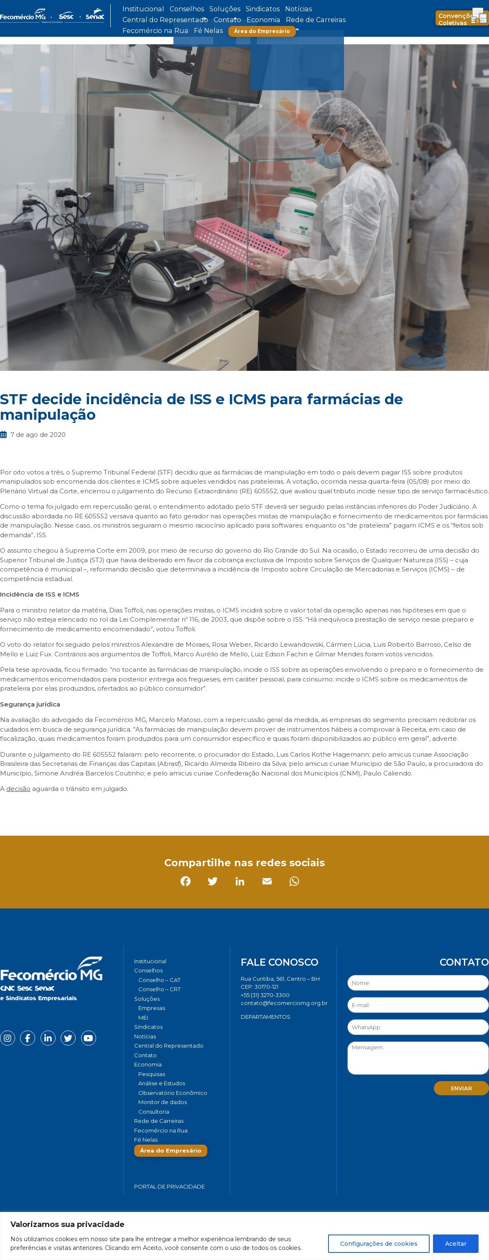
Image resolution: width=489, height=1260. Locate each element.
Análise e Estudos (161, 1083)
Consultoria (153, 1111)
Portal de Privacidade (169, 1186)
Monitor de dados (162, 1102)
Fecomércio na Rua (222, 20)
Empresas (151, 1008)
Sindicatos (225, 9)
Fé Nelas (260, 20)
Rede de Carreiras (173, 20)
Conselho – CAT (159, 980)
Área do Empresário (310, 20)
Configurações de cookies (379, 1243)
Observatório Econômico (172, 1092)
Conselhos (170, 9)
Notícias (252, 9)
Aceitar (455, 1243)
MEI (143, 1017)
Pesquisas (151, 1074)
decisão (18, 789)
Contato (342, 9)
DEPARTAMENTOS (265, 1016)
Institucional (137, 9)
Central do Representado (296, 9)
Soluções (197, 9)
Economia (134, 20)
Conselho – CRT (159, 989)
